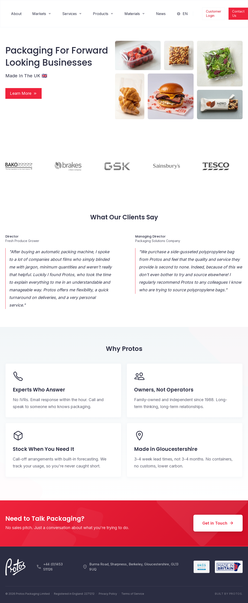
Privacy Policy (108, 593)
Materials (134, 13)
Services (72, 13)
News (161, 13)
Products (103, 13)
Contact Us (238, 13)
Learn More (23, 93)
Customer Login (213, 13)
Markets (41, 13)
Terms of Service (132, 593)
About (16, 13)
